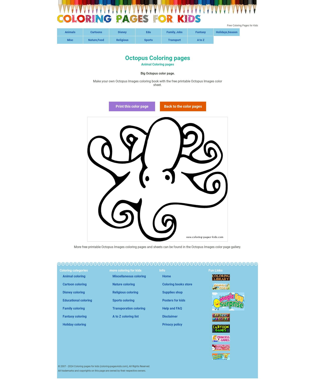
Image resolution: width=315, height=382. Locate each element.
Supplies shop (172, 292)
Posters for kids (173, 300)
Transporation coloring (128, 308)
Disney (122, 32)
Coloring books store (177, 284)
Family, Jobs (174, 32)
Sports (148, 40)
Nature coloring (123, 284)
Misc (70, 40)
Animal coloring (74, 276)
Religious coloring (125, 292)
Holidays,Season (226, 32)
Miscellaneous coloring (129, 276)
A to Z (200, 40)
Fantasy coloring (75, 316)
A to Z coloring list (125, 316)
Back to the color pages (183, 106)
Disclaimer (170, 316)
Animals (70, 32)
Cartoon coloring (75, 284)
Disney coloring (74, 292)
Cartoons (96, 32)
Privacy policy (172, 324)
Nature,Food (96, 40)
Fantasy (200, 32)
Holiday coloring (74, 324)
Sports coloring (123, 300)
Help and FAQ (172, 308)
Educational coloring (77, 300)
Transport (174, 40)
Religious (122, 40)
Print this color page (132, 106)
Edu (148, 32)
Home (166, 276)
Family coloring (74, 308)
